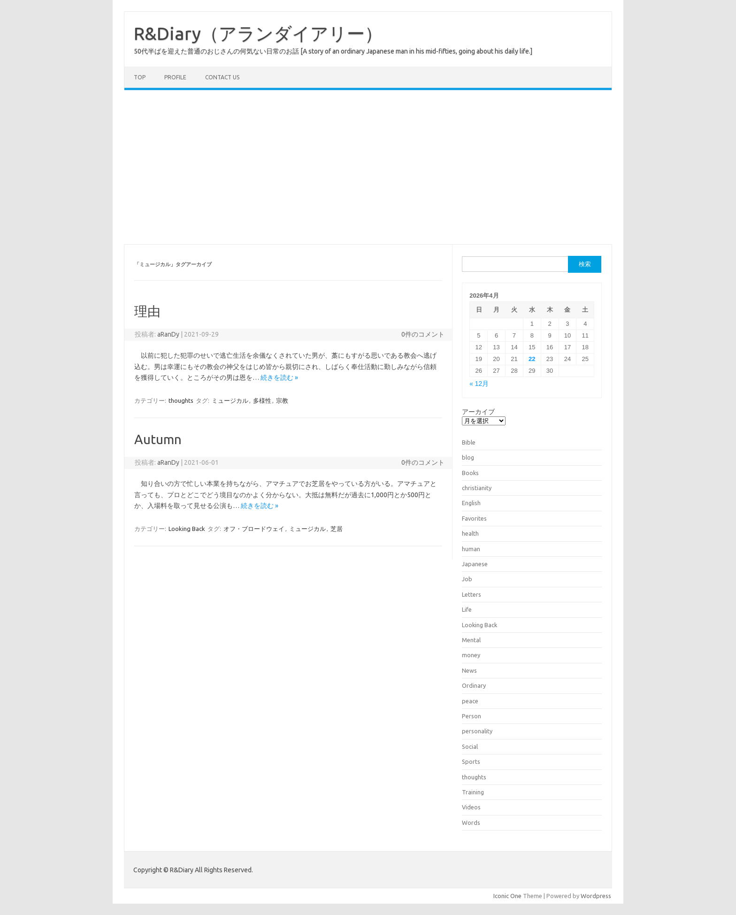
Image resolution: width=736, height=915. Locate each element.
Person (471, 716)
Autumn (158, 439)
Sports (471, 761)
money (471, 655)
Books (470, 472)
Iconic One (507, 895)
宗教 (282, 400)
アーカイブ (478, 411)
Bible (468, 442)
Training (473, 792)
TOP (140, 77)
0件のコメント (423, 334)
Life (467, 609)
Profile (175, 77)
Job (467, 579)
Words (471, 822)
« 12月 (479, 383)
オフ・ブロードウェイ (253, 528)
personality (477, 731)
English (471, 503)
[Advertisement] (368, 167)
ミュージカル (230, 400)
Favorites (474, 518)
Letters (471, 594)
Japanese (475, 564)
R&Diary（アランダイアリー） (258, 33)
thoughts (181, 400)
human (471, 549)
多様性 (262, 400)
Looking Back (187, 528)
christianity (476, 487)
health (470, 533)
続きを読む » (279, 377)
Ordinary (474, 685)
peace (470, 701)
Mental (471, 640)
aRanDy (168, 334)
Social (470, 746)
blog (468, 457)
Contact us (222, 77)
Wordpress (596, 895)
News (469, 670)
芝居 (336, 528)
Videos (471, 807)
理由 (147, 311)
